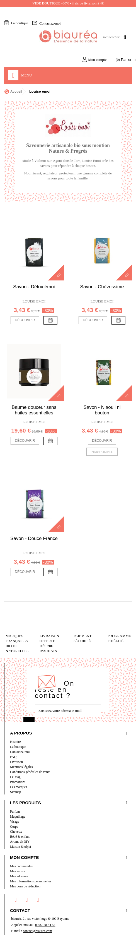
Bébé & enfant (20, 837)
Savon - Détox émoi (34, 286)
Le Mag (15, 777)
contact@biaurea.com (37, 931)
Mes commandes (21, 866)
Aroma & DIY (20, 842)
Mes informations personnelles (30, 881)
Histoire (15, 742)
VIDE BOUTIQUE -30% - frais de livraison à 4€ (68, 3)
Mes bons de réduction (25, 886)
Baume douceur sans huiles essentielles (34, 410)
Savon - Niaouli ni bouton (101, 410)
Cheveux (16, 832)
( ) (124, 59)
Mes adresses (19, 876)
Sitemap (15, 792)
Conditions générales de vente (30, 772)
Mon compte (97, 59)
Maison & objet (20, 847)
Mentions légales (21, 767)
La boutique (19, 23)
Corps (14, 827)
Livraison (16, 762)
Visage (14, 821)
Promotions (17, 782)
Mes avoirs (17, 871)
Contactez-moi (50, 23)
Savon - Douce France (34, 538)
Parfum (15, 811)
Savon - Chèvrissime (102, 286)
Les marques (18, 787)
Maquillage (17, 816)
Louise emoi (34, 301)
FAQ (13, 757)
